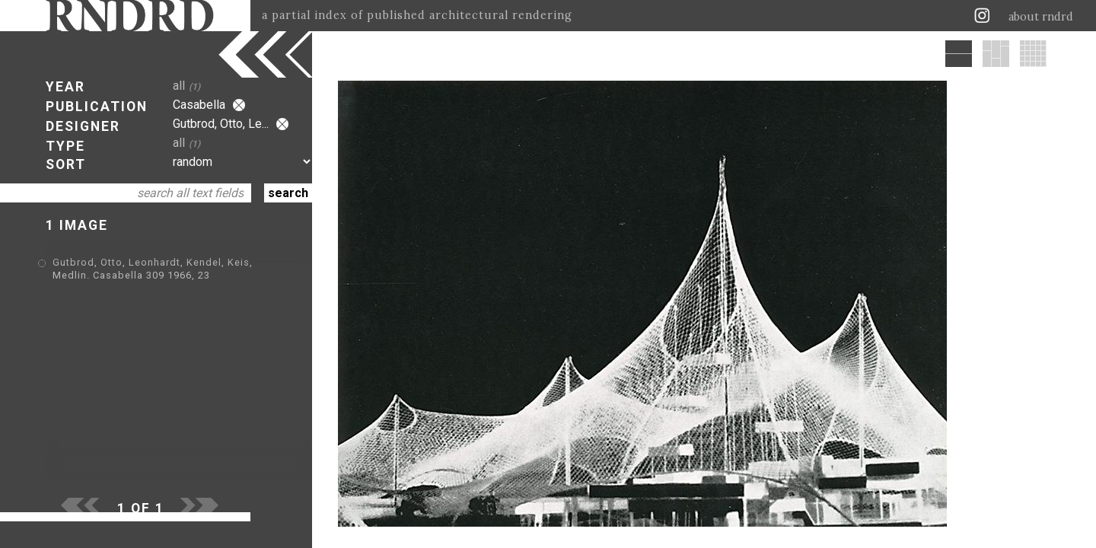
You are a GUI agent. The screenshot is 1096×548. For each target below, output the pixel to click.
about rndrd (1040, 17)
